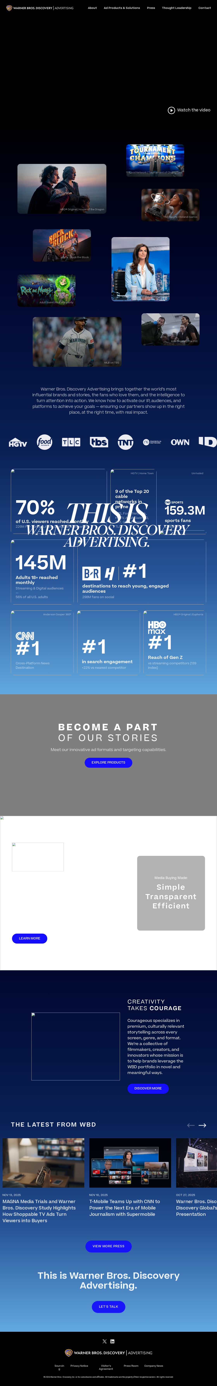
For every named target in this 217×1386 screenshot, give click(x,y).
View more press (109, 1251)
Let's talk (108, 1311)
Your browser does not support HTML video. (108, 61)
